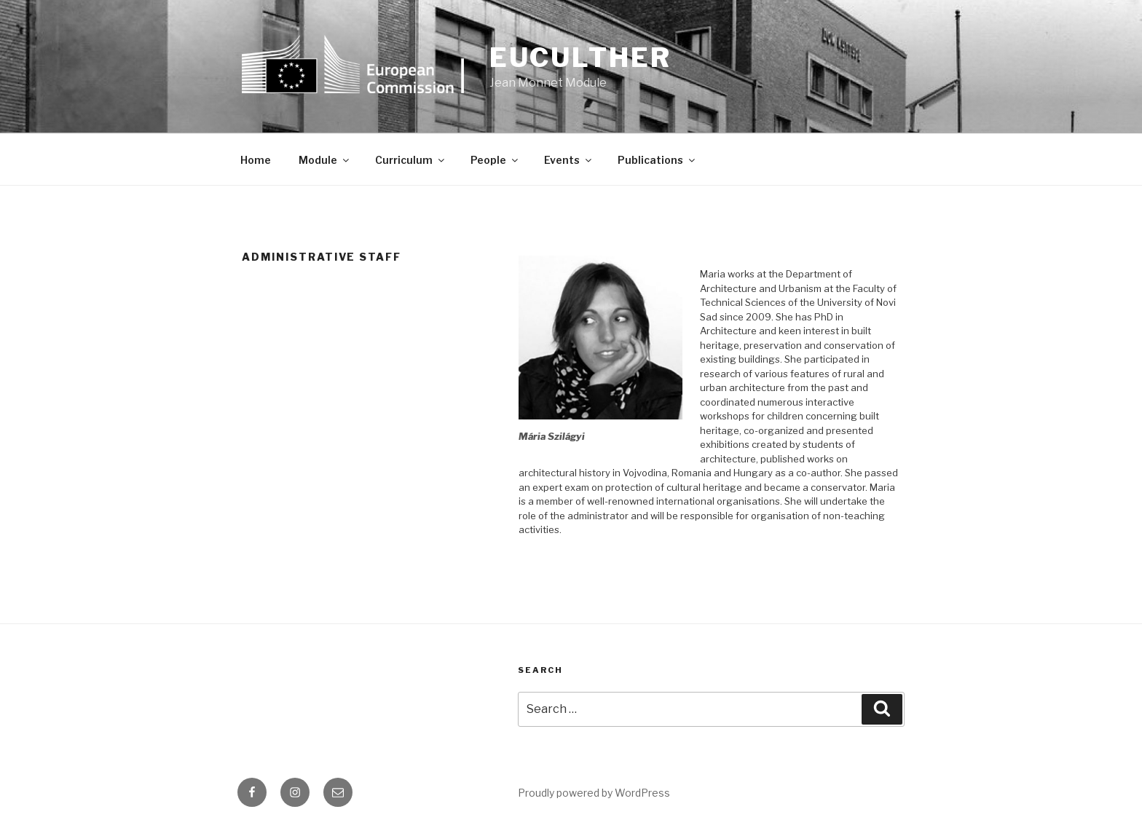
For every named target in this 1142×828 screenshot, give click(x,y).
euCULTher (580, 58)
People (495, 160)
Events (569, 160)
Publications (657, 160)
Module (325, 160)
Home (255, 160)
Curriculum (410, 160)
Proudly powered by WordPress (594, 792)
